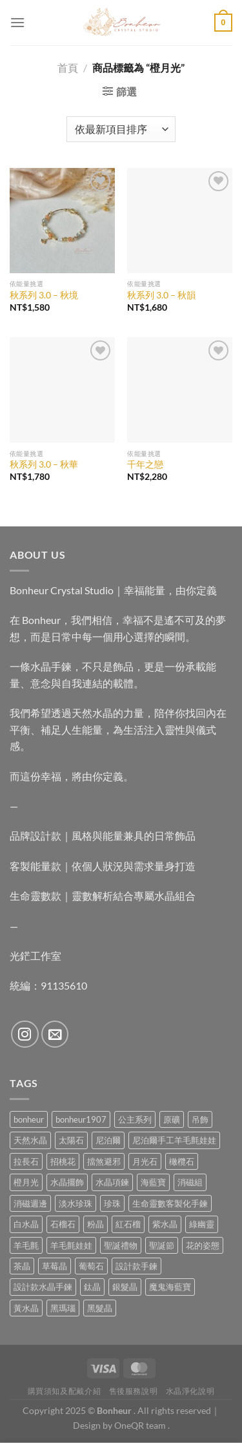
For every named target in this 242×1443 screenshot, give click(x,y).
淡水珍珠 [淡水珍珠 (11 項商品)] (75, 1203)
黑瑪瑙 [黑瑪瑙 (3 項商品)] (63, 1308)
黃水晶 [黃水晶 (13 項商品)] (26, 1308)
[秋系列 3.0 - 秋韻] (179, 220)
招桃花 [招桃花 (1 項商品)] (63, 1161)
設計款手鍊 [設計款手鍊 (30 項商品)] (136, 1266)
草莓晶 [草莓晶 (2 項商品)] (54, 1266)
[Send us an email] (55, 1034)
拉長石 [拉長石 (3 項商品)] (26, 1161)
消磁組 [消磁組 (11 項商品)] (190, 1182)
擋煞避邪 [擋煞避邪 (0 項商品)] (104, 1161)
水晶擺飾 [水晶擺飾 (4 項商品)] (67, 1182)
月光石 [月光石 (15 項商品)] (144, 1161)
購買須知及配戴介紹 (64, 1391)
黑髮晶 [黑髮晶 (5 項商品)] (99, 1308)
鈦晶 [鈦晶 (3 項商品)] (92, 1287)
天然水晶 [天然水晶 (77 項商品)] (30, 1140)
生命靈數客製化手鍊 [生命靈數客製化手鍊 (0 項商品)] (170, 1203)
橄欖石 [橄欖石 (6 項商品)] (181, 1161)
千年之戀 (145, 464)
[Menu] (17, 22)
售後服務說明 (133, 1391)
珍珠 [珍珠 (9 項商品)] (112, 1203)
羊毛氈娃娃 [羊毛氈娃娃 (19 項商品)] (71, 1245)
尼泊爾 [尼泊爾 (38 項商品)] (108, 1140)
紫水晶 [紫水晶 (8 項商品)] (164, 1224)
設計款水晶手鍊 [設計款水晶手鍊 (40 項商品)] (43, 1287)
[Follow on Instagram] (25, 1034)
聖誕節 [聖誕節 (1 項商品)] (161, 1245)
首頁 (67, 67)
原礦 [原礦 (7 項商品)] (171, 1119)
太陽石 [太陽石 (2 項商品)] (71, 1140)
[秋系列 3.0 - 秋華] (62, 389)
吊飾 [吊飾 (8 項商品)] (200, 1119)
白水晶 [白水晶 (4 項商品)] (26, 1224)
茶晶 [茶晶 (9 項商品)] (22, 1266)
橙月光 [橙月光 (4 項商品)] (26, 1182)
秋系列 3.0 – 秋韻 (161, 295)
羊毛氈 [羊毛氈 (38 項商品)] (26, 1245)
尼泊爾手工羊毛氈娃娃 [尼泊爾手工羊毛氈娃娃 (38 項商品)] (174, 1140)
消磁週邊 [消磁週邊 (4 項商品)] (30, 1203)
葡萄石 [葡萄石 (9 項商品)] (91, 1266)
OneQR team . (142, 1425)
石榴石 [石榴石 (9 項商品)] (63, 1224)
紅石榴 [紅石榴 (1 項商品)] (128, 1224)
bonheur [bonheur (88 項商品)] (29, 1119)
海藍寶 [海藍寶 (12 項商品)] (153, 1182)
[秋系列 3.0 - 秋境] (62, 220)
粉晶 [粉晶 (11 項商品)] (95, 1224)
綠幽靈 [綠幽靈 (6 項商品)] (201, 1224)
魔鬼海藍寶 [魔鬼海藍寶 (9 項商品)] (170, 1287)
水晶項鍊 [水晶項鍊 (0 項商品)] (112, 1182)
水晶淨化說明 (190, 1391)
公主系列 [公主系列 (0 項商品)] (135, 1119)
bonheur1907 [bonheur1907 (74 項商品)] (80, 1119)
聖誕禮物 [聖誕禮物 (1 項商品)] (120, 1245)
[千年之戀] (179, 389)
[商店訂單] (120, 129)
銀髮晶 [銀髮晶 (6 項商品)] (124, 1287)
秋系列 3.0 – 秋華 (44, 464)
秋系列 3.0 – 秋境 (44, 295)
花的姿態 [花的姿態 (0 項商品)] (202, 1245)
